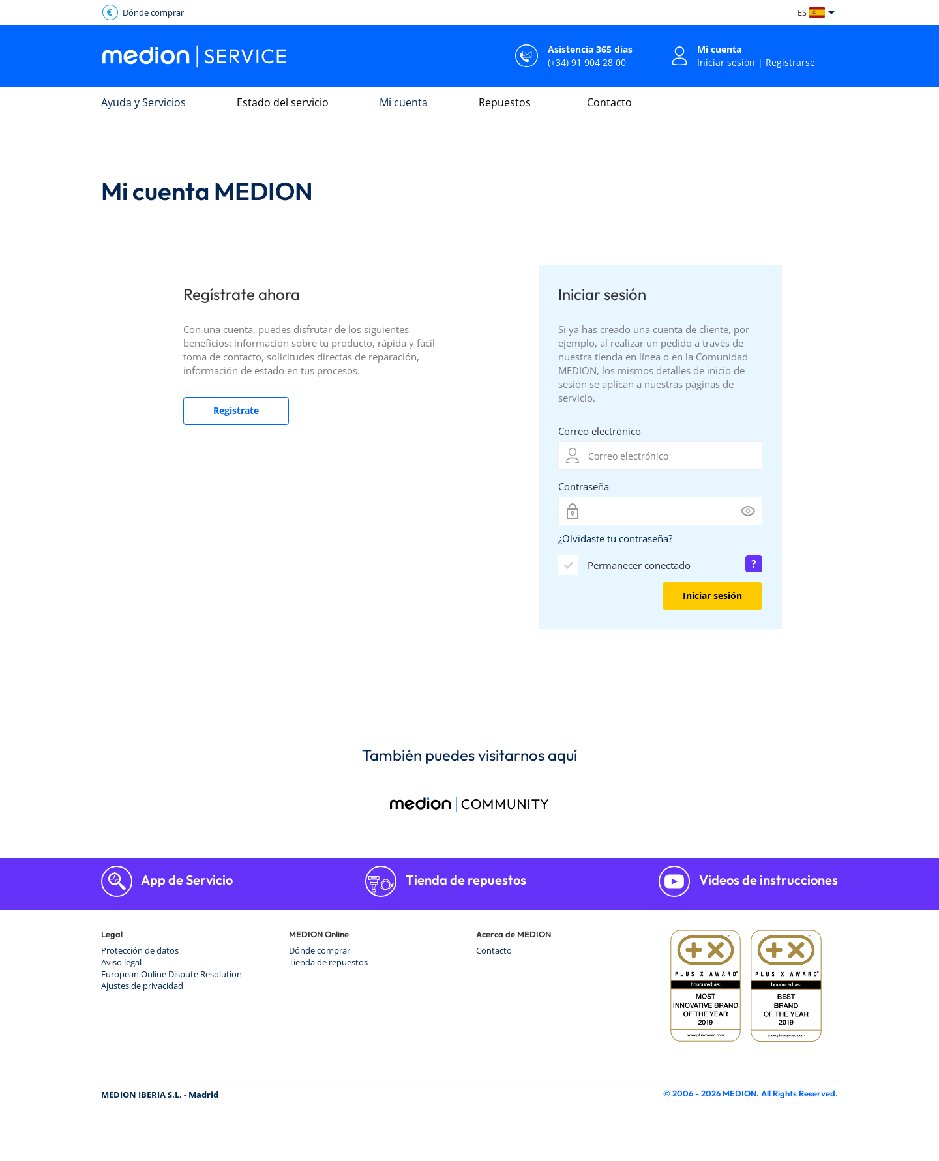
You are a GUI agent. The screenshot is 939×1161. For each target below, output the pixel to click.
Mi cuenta (404, 102)
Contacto (609, 102)
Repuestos (505, 102)
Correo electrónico (599, 430)
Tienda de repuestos (464, 880)
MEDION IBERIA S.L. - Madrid (159, 1094)
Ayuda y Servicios (143, 102)
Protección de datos (140, 950)
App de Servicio (186, 880)
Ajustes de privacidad (142, 986)
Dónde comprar (319, 950)
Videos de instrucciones (767, 880)
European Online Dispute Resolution (171, 974)
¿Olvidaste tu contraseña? (615, 538)
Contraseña (583, 486)
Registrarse (790, 62)
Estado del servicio (283, 102)
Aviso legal (121, 962)
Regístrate (236, 410)
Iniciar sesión (726, 62)
